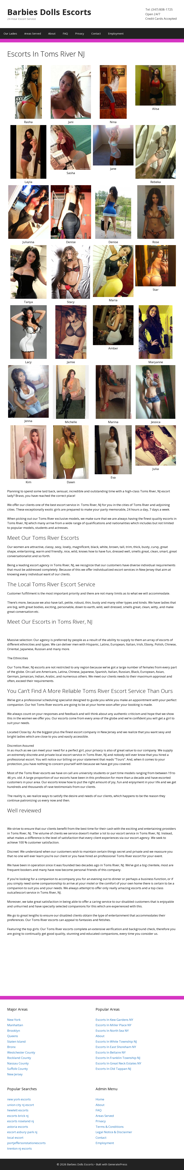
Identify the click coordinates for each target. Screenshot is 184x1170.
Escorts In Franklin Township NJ (118, 1058)
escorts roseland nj (20, 1121)
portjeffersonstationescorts (26, 1143)
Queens (12, 1036)
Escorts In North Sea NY (112, 1030)
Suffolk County (17, 1069)
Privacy (79, 33)
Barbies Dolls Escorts (49, 11)
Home (100, 1099)
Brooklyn (13, 1030)
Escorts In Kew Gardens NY (114, 1020)
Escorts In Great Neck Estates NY (118, 1063)
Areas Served (32, 33)
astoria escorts (17, 1127)
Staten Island (16, 1041)
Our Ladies (10, 33)
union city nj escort (20, 1105)
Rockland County (19, 1058)
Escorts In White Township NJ (116, 1041)
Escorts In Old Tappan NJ (113, 1069)
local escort (15, 1137)
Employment (116, 33)
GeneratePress (117, 1164)
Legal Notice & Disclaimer (114, 1132)
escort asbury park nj (22, 1132)
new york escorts (19, 1099)
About (52, 33)
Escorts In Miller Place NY (113, 1025)
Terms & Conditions (110, 1127)
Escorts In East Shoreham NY (116, 1047)
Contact (96, 33)
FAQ (65, 33)
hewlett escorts (17, 1110)
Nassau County (18, 1063)
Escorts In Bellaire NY (111, 1052)
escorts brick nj (18, 1116)
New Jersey (15, 1074)
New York (13, 1020)
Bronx (11, 1047)
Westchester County (21, 1052)
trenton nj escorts (19, 1148)
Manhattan (15, 1025)
